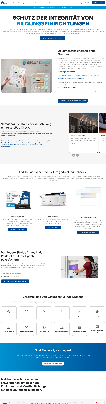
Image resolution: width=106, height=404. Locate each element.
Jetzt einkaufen (98, 3)
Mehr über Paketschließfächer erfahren (15, 274)
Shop (14, 3)
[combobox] (100, 402)
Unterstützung (39, 3)
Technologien (22, 3)
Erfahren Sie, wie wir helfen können (53, 38)
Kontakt (87, 3)
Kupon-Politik (81, 399)
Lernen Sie (48, 3)
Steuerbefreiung (64, 399)
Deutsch (99, 402)
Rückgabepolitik (56, 399)
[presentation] (71, 148)
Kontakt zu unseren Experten (53, 359)
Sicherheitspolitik (48, 399)
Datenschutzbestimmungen (37, 399)
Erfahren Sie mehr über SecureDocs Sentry (73, 101)
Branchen (30, 3)
